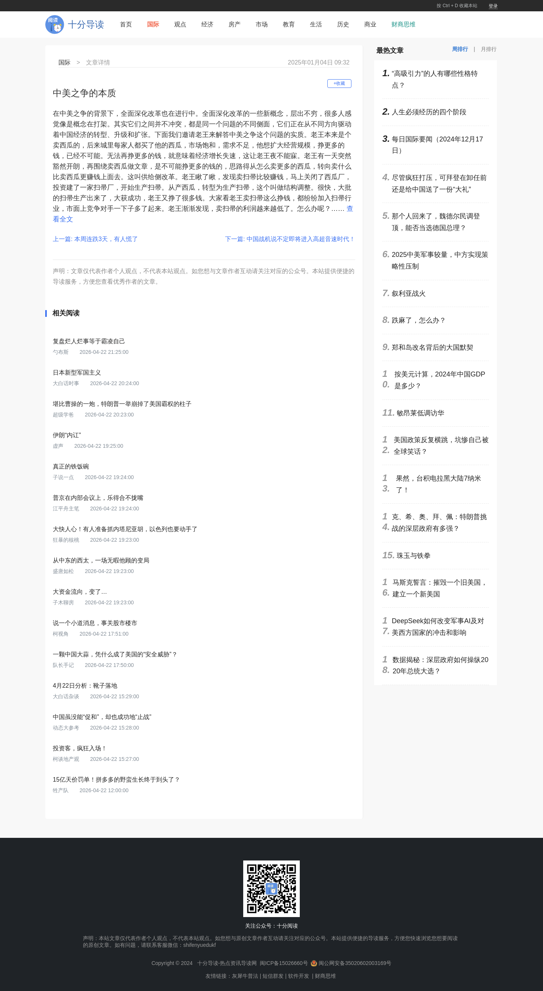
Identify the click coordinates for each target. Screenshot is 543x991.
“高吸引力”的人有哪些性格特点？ (435, 79)
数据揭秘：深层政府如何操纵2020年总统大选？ (440, 665)
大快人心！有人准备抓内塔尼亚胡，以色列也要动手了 (125, 529)
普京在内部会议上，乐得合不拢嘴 (98, 498)
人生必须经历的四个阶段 (429, 112)
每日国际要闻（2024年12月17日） (437, 145)
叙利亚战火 (409, 293)
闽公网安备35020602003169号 (355, 963)
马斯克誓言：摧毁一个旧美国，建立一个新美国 (440, 588)
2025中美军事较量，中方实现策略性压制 (440, 260)
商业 (370, 24)
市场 (262, 24)
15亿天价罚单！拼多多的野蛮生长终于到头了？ (116, 779)
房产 (235, 24)
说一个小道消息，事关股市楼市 (95, 623)
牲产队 (61, 790)
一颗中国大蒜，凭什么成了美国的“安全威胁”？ (115, 654)
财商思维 (403, 24)
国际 (153, 24)
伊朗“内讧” (67, 435)
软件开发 (298, 976)
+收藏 (339, 83)
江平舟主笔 (67, 508)
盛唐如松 (64, 571)
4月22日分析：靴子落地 (85, 685)
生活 (316, 24)
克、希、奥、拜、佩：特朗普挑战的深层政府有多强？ (439, 522)
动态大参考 (67, 728)
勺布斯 (61, 352)
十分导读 (86, 24)
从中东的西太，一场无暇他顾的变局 (101, 560)
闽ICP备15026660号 (284, 963)
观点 (180, 24)
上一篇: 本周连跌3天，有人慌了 (95, 239)
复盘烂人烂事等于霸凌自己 (89, 341)
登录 (493, 6)
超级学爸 (64, 415)
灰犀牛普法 (245, 976)
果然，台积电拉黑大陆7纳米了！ (438, 484)
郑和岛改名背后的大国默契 (432, 347)
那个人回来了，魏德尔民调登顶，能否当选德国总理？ (436, 222)
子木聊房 (64, 602)
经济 (207, 24)
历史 (343, 24)
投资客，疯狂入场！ (80, 748)
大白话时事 (67, 383)
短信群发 (273, 976)
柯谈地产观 (67, 759)
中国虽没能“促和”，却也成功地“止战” (102, 717)
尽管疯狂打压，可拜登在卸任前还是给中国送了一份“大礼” (439, 183)
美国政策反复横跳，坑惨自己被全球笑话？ (441, 445)
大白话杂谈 (67, 696)
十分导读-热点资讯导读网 (227, 963)
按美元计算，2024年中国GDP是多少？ (439, 380)
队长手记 (64, 665)
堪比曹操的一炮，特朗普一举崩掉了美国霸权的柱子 (122, 404)
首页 (126, 24)
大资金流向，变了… (80, 591)
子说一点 (64, 477)
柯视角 (61, 634)
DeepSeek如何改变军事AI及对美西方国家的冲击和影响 (438, 626)
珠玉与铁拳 (414, 555)
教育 (289, 24)
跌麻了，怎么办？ (419, 320)
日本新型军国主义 (77, 372)
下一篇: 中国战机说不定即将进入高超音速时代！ (290, 239)
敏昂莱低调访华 (420, 413)
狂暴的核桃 (67, 540)
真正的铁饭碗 (71, 466)
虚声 (59, 446)
